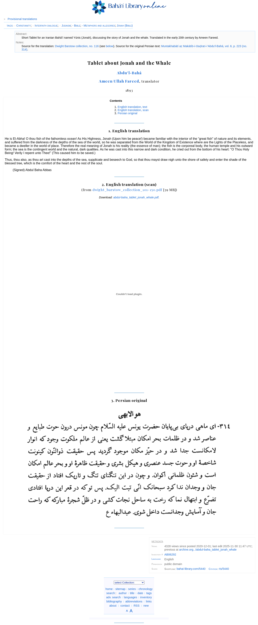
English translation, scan (133, 110)
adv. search (113, 597)
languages (130, 597)
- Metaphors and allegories (98, 25)
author (123, 593)
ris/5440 (224, 568)
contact (125, 605)
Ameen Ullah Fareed (119, 81)
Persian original (127, 113)
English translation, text (132, 106)
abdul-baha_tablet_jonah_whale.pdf (136, 197)
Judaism (65, 25)
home (109, 589)
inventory (146, 597)
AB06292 (170, 554)
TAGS (10, 26)
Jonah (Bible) (125, 25)
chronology (145, 589)
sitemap (120, 589)
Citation (213, 568)
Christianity (22, 25)
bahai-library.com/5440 (191, 568)
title (132, 593)
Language (156, 559)
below (109, 46)
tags (149, 593)
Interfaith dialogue (45, 25)
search (110, 593)
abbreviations (133, 601)
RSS (137, 605)
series (132, 589)
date (140, 593)
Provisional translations (22, 19)
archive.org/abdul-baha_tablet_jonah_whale (208, 549)
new (146, 605)
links (149, 601)
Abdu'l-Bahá (129, 72)
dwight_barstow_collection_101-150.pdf (127, 189)
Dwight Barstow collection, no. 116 (77, 46)
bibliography (114, 601)
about (112, 605)
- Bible (76, 25)
